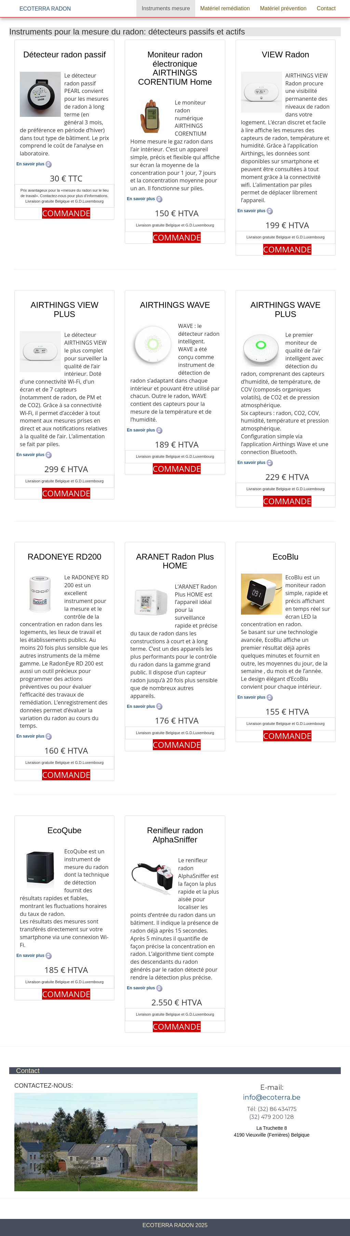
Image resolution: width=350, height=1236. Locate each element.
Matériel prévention (283, 8)
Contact (326, 8)
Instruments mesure (166, 8)
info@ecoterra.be (271, 1097)
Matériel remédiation (225, 8)
